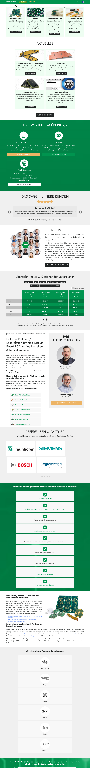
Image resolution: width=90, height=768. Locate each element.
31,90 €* (61, 312)
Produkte (56, 8)
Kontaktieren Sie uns (45, 185)
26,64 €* (76, 315)
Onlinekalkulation (24, 555)
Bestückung (29, 761)
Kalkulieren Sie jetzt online (45, 647)
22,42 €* (45, 312)
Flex (36, 283)
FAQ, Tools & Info (66, 8)
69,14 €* (61, 305)
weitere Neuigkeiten (45, 144)
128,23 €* (61, 302)
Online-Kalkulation (31, 753)
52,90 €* (76, 312)
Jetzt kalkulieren (16, 59)
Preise (49, 8)
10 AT (32, 286)
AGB (46, 761)
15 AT (47, 286)
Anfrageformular (34, 557)
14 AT (42, 286)
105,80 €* (76, 309)
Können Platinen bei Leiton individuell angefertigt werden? (25, 674)
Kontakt (47, 757)
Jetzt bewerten (72, 757)
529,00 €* (76, 302)
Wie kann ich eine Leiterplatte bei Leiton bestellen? (23, 679)
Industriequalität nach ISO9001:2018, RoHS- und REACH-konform (25, 538)
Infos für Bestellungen (32, 757)
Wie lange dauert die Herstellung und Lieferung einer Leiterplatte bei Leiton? (31, 703)
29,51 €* (29, 305)
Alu (49, 283)
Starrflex (42, 283)
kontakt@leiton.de (14, 761)
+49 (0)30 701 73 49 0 (16, 763)
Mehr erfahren (35, 59)
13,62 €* (45, 315)
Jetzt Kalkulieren (19, 185)
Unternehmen (78, 8)
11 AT (37, 286)
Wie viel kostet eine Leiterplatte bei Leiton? (20, 693)
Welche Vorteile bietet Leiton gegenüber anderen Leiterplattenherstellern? (30, 712)
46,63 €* (45, 305)
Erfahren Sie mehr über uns (57, 266)
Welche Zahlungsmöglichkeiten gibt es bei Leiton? (23, 698)
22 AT (57, 286)
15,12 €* (29, 312)
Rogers (62, 283)
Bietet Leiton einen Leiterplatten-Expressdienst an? (22, 707)
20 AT (52, 286)
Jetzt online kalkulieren (66, 404)
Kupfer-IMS (55, 283)
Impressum (48, 763)
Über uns (48, 753)
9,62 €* (29, 315)
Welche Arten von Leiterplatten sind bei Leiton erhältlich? (25, 670)
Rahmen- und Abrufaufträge (16, 542)
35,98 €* (45, 309)
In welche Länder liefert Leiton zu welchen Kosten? (23, 684)
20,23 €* (61, 315)
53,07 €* (61, 309)
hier (33, 562)
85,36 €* (45, 302)
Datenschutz (48, 759)
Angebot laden (30, 759)
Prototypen (28, 283)
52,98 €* (29, 302)
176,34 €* (76, 305)
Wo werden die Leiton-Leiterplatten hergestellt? (22, 689)
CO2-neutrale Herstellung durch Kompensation (22, 541)
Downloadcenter (71, 185)
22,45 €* (29, 309)
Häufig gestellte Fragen (52, 755)
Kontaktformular (72, 555)
